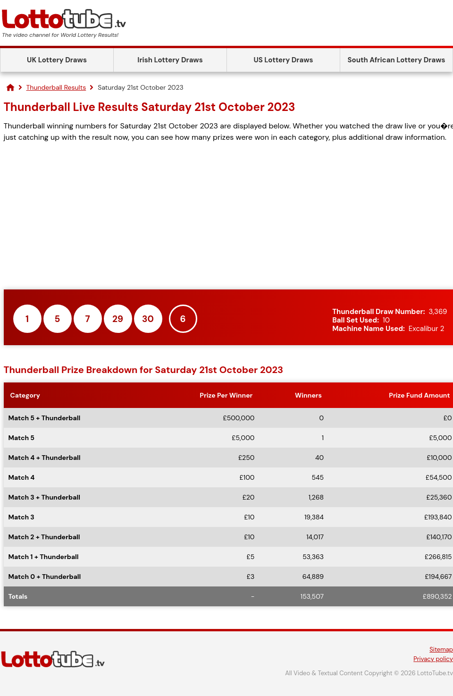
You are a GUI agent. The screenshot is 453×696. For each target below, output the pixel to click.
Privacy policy (433, 659)
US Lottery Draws (283, 60)
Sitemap (441, 649)
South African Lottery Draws (396, 60)
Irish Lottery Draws (169, 60)
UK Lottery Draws (57, 60)
